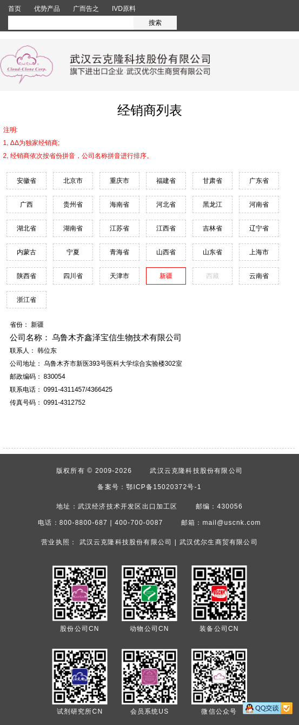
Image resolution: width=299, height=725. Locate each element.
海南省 (119, 204)
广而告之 (86, 8)
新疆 (166, 276)
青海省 (119, 252)
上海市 (259, 252)
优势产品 (47, 8)
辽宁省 (259, 228)
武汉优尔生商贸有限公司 (219, 542)
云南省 (259, 276)
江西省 (166, 228)
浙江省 (26, 300)
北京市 (73, 180)
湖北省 (26, 228)
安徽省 (26, 180)
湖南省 (73, 228)
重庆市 (119, 180)
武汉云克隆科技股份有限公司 (196, 470)
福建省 (166, 180)
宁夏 (73, 252)
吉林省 (212, 228)
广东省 (259, 180)
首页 (14, 8)
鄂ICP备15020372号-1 (163, 487)
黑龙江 (212, 204)
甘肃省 (212, 180)
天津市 (119, 276)
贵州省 (73, 204)
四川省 (73, 276)
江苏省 (119, 228)
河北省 (166, 204)
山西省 (166, 252)
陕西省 (26, 276)
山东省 (212, 252)
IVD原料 (124, 8)
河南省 (259, 204)
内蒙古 (26, 252)
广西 (26, 204)
